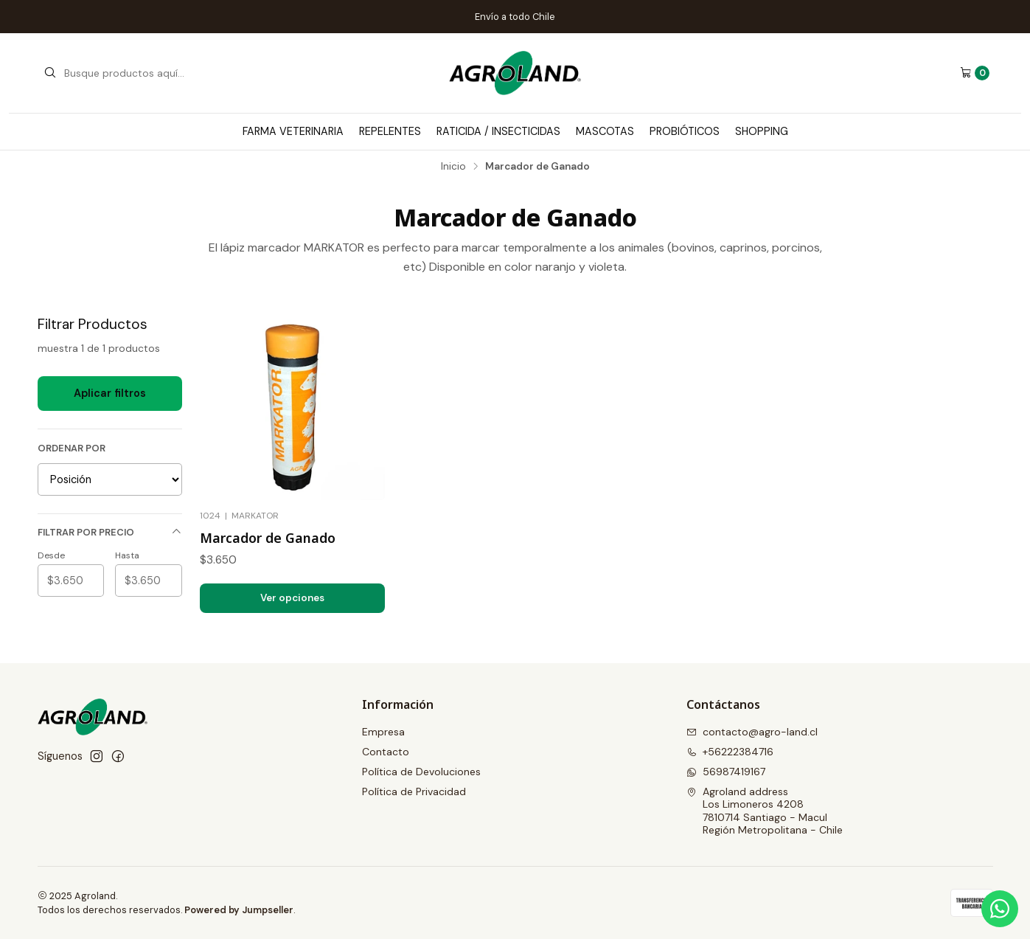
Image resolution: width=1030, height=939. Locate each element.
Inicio (453, 167)
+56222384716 (729, 751)
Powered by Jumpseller (238, 910)
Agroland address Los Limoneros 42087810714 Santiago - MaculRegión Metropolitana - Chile (764, 811)
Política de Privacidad (414, 791)
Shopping (761, 131)
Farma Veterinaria (293, 131)
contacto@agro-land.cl (752, 731)
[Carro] (974, 73)
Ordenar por (71, 448)
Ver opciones (292, 598)
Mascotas (605, 131)
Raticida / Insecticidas (498, 131)
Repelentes (390, 131)
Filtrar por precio (110, 532)
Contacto (385, 751)
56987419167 (725, 771)
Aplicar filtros (110, 393)
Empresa (383, 731)
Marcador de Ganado (267, 538)
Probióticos (685, 131)
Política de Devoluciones (421, 771)
